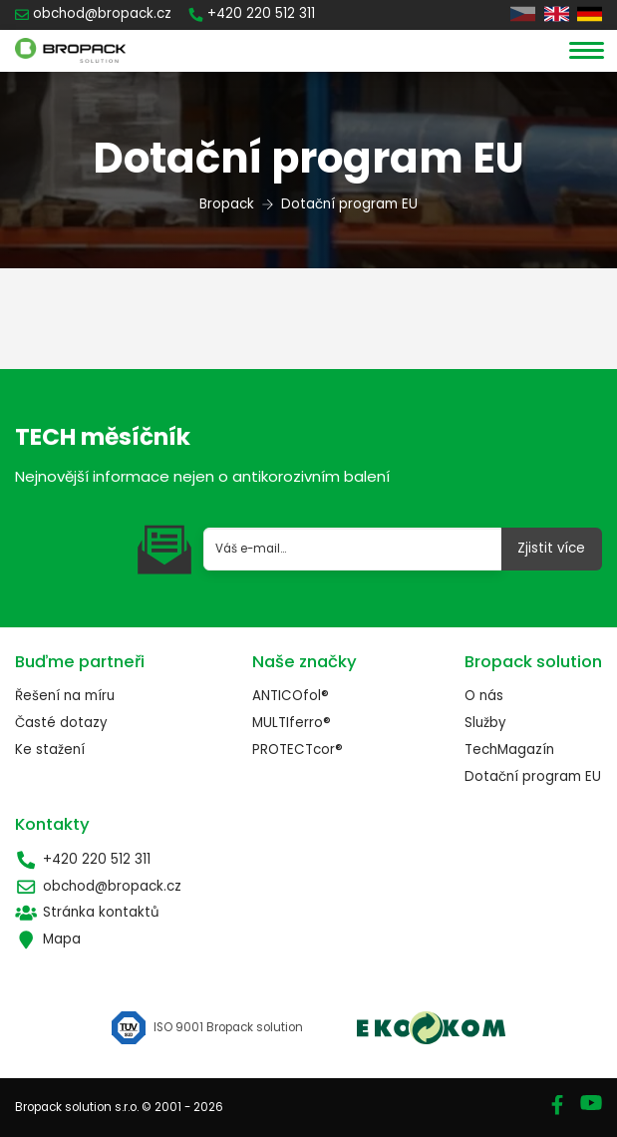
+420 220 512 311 (83, 860)
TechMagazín (509, 749)
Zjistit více (551, 548)
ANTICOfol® (290, 695)
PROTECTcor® (297, 749)
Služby (485, 722)
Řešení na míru (65, 695)
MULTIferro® (291, 722)
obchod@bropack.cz (98, 886)
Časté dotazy (61, 722)
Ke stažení (50, 749)
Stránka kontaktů (87, 912)
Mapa (48, 939)
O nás (483, 695)
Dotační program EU (532, 776)
